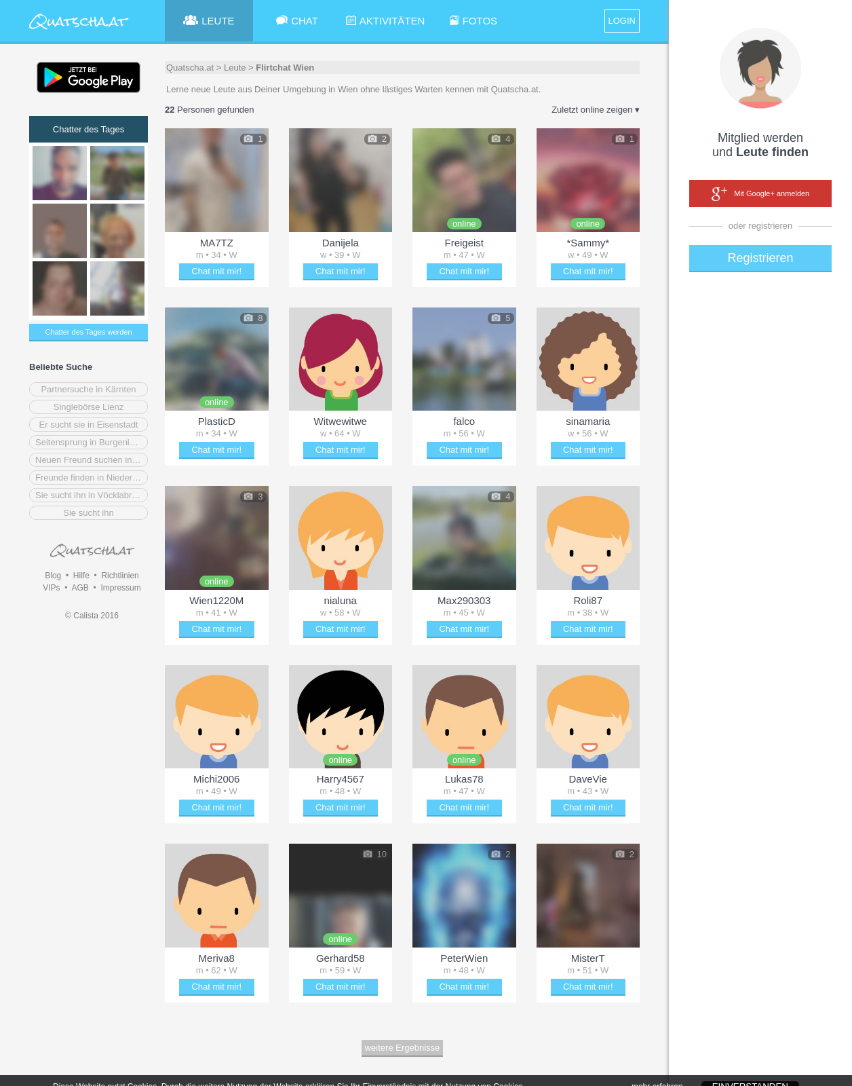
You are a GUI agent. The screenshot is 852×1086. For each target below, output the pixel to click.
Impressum (120, 588)
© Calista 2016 (92, 615)
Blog (53, 575)
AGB (79, 588)
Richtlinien (119, 575)
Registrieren (760, 258)
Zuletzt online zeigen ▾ (595, 110)
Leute (235, 67)
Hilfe (81, 575)
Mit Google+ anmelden (760, 194)
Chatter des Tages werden (88, 332)
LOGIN (622, 21)
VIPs (51, 588)
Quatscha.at (190, 67)
